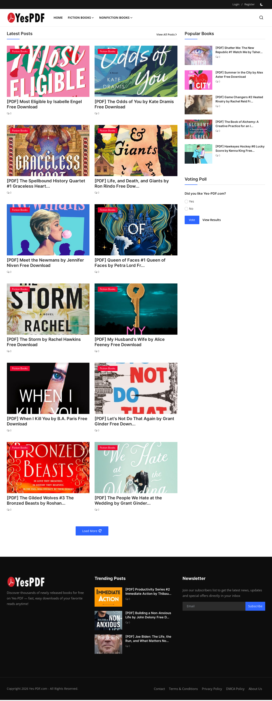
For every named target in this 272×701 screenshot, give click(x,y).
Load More (92, 532)
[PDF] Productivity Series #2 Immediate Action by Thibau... (148, 592)
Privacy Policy (212, 690)
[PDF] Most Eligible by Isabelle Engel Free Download (44, 104)
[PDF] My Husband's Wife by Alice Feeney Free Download (130, 342)
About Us (255, 690)
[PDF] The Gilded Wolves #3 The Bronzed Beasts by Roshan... (40, 501)
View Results (212, 220)
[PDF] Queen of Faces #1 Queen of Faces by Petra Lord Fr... (130, 263)
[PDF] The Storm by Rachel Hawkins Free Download (44, 342)
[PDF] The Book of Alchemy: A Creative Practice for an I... (237, 124)
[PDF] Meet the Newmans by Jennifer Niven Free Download (45, 263)
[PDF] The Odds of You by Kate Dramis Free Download (134, 104)
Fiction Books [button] (81, 17)
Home (58, 18)
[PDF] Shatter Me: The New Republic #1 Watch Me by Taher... (239, 50)
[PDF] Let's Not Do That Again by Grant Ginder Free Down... (134, 422)
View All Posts (166, 34)
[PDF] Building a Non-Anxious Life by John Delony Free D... (148, 616)
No (191, 209)
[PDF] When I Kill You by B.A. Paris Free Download (47, 422)
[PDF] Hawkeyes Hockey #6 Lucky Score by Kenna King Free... (240, 148)
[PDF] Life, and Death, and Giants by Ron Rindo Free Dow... (132, 183)
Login (235, 4)
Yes (191, 201)
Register (249, 4)
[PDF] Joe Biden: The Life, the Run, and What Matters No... (148, 640)
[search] (261, 17)
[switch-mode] (262, 4)
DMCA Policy (235, 690)
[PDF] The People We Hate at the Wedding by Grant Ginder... (128, 501)
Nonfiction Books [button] (116, 17)
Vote (192, 220)
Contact (159, 690)
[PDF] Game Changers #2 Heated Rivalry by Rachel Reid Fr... (239, 99)
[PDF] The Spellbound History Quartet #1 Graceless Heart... (46, 183)
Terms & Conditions (183, 690)
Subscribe (255, 607)
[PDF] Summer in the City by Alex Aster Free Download (239, 74)
